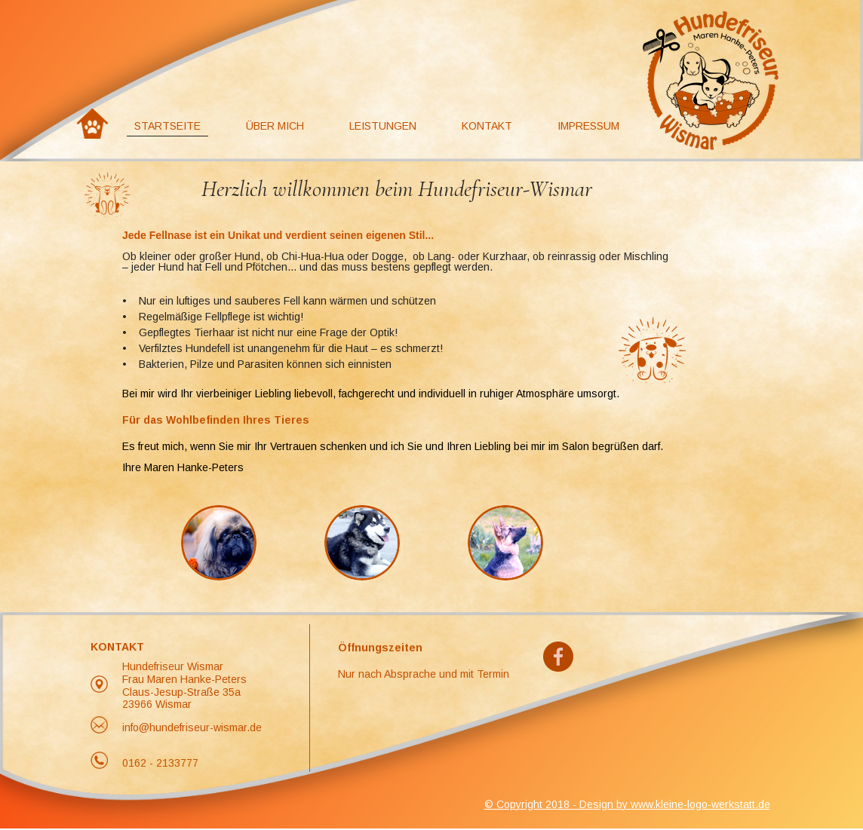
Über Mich (275, 126)
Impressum (588, 126)
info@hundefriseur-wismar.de (192, 727)
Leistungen (382, 126)
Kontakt (487, 126)
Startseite (167, 126)
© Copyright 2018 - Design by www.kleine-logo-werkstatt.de (627, 804)
